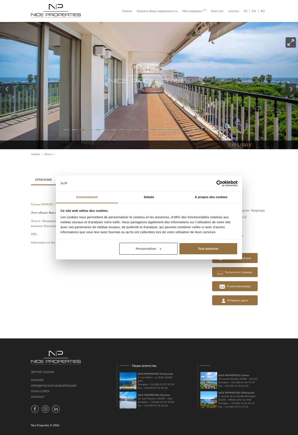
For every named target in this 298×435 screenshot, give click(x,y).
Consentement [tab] (87, 197)
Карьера (37, 380)
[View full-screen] (291, 42)
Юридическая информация (53, 385)
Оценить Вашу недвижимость (157, 11)
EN (254, 11)
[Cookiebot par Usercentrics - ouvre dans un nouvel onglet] (219, 183)
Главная (128, 11)
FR (247, 11)
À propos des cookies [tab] (211, 197)
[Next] (291, 89)
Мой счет (217, 11)
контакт (233, 11)
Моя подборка (194, 11)
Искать (48, 154)
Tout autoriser (208, 248)
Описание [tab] (43, 179)
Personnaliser (148, 248)
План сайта (40, 391)
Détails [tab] (149, 197)
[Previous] (7, 89)
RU (263, 11)
